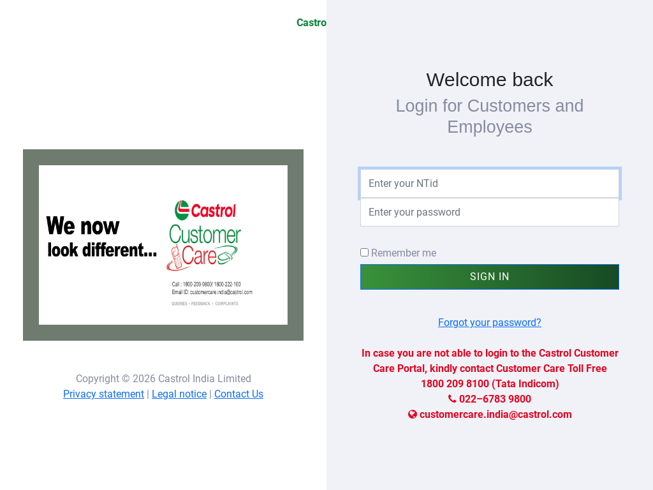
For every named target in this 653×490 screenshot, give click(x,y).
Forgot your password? (489, 322)
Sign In (490, 277)
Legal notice (179, 394)
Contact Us (238, 394)
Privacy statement (103, 394)
